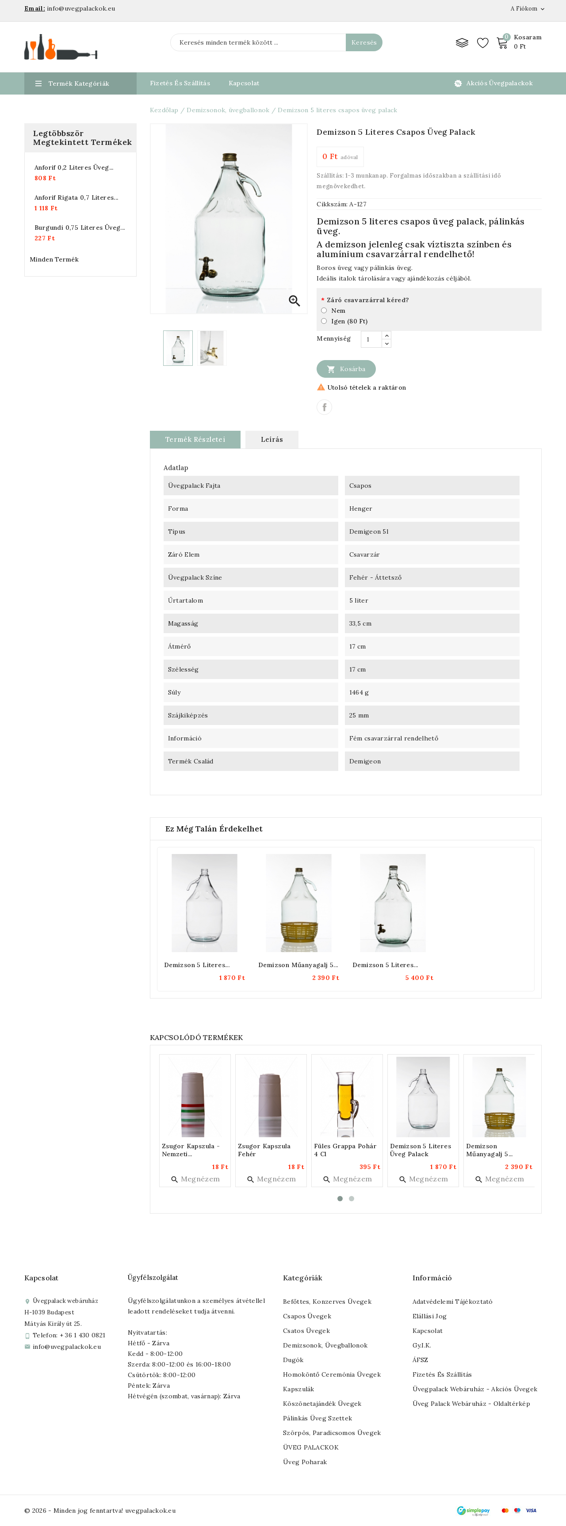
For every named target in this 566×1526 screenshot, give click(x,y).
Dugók (293, 1360)
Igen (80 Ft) (349, 321)
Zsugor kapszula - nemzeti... (191, 1150)
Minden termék (54, 259)
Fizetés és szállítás (442, 1374)
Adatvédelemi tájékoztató (453, 1302)
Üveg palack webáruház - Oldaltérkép (472, 1404)
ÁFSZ (420, 1360)
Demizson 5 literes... (196, 965)
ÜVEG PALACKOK (311, 1447)
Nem (338, 311)
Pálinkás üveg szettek (317, 1418)
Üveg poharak (305, 1462)
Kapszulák (298, 1389)
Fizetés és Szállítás (180, 83)
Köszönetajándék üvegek (322, 1404)
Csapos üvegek (307, 1316)
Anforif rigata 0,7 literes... (76, 197)
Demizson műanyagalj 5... (298, 965)
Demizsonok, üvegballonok (325, 1345)
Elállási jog (430, 1316)
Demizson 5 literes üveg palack (420, 1150)
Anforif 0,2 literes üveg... (74, 167)
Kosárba (346, 369)
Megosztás (324, 407)
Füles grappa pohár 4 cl (345, 1150)
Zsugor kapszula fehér (264, 1150)
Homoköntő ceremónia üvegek (332, 1374)
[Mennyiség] (371, 339)
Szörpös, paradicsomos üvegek (332, 1433)
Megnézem (195, 1178)
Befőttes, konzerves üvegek (327, 1302)
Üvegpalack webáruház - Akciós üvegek (475, 1389)
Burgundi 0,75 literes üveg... (79, 228)
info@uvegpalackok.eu (67, 1347)
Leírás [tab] (272, 439)
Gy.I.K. (422, 1345)
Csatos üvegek (306, 1331)
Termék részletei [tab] (195, 439)
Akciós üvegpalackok (500, 83)
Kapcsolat (244, 83)
